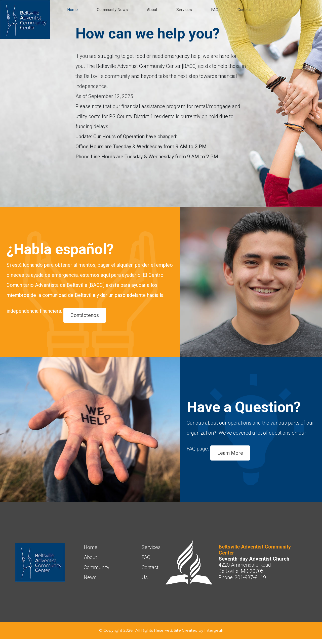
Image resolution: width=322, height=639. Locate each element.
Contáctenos (84, 315)
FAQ (214, 9)
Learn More (230, 453)
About (152, 9)
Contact (244, 9)
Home (72, 9)
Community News (112, 9)
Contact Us (150, 572)
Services (184, 9)
